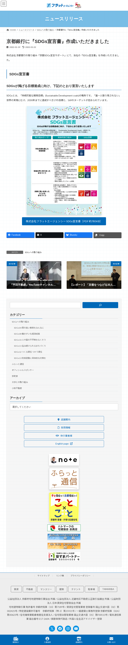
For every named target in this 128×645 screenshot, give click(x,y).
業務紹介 (15, 640)
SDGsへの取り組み (33, 252)
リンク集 (60, 575)
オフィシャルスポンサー (23, 370)
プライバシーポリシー (80, 575)
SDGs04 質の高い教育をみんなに (29, 327)
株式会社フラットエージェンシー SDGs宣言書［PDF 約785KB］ (64, 221)
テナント (76, 589)
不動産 (29, 589)
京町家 (15, 376)
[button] (64, 419)
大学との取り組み (20, 382)
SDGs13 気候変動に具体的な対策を (30, 358)
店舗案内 (79, 640)
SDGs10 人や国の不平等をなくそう (30, 340)
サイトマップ (44, 575)
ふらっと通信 (18, 364)
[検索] (100, 305)
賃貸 (16, 589)
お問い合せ (111, 640)
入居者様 (47, 640)
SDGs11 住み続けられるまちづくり (30, 346)
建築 (61, 589)
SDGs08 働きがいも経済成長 (27, 334)
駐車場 (91, 589)
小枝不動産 (17, 388)
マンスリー (46, 589)
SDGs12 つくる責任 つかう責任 (28, 352)
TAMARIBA (108, 589)
